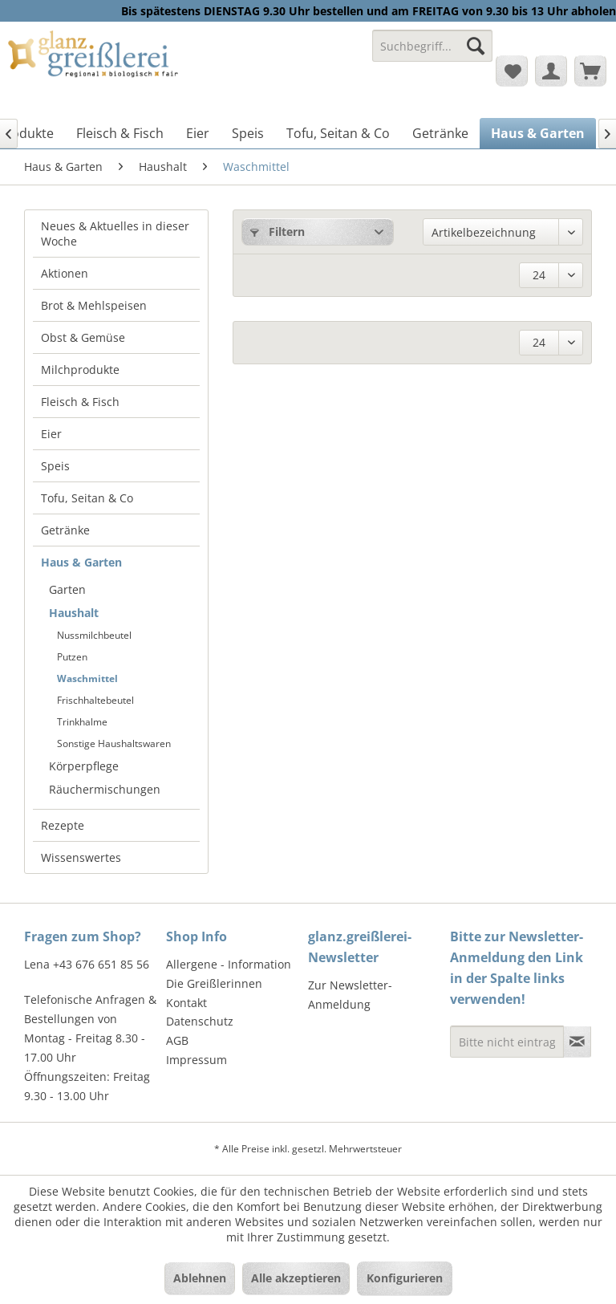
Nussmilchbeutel (94, 635)
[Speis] (248, 133)
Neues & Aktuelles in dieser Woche (115, 233)
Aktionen (64, 273)
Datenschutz (199, 1021)
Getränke (65, 530)
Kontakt (186, 1002)
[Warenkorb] (590, 71)
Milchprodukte (80, 369)
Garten (67, 589)
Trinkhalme (82, 722)
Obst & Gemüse (83, 337)
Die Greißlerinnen (214, 983)
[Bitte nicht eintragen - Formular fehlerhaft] (507, 1042)
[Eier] (198, 133)
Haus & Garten (81, 562)
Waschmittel (87, 678)
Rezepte (62, 825)
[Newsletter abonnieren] (577, 1042)
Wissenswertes (81, 857)
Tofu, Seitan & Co (87, 498)
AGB (177, 1040)
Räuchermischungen (104, 789)
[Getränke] (440, 133)
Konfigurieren (405, 1278)
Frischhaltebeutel (95, 700)
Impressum (196, 1059)
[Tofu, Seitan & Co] (338, 133)
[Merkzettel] (512, 71)
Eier (51, 433)
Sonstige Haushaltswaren (114, 743)
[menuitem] (432, 53)
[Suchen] (475, 46)
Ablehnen (199, 1278)
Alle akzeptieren (296, 1278)
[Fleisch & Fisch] (120, 133)
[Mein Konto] (551, 71)
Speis (55, 465)
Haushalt (74, 612)
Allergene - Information (228, 964)
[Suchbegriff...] (432, 46)
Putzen (72, 657)
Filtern (277, 231)
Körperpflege (84, 766)
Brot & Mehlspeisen (94, 305)
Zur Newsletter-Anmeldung (350, 994)
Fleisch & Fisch (80, 401)
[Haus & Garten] (538, 133)
